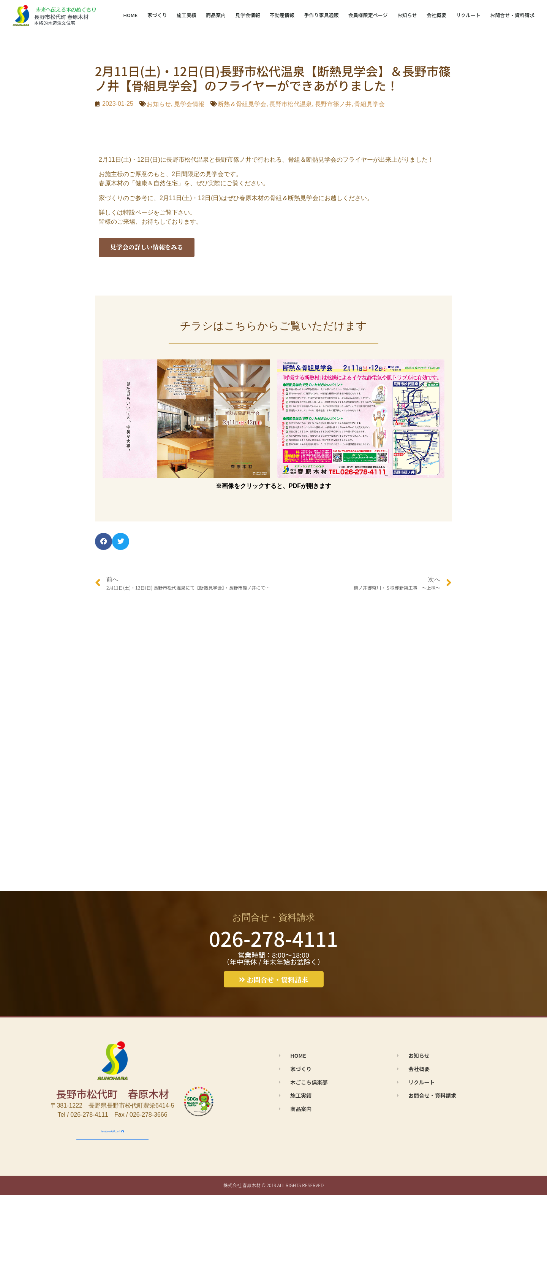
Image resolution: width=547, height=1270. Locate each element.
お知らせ (407, 15)
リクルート (468, 15)
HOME (130, 15)
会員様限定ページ (368, 15)
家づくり (157, 15)
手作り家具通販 (321, 15)
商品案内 (216, 15)
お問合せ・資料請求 (512, 15)
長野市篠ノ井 (333, 104)
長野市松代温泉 (290, 104)
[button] (103, 541)
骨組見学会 (369, 104)
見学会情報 (248, 15)
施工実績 (186, 15)
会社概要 (436, 15)
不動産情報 (282, 15)
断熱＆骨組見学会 (242, 104)
